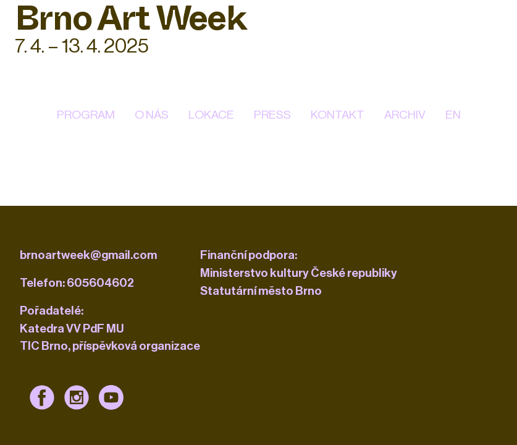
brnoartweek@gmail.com (88, 255)
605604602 (100, 283)
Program (86, 115)
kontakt (337, 115)
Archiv (405, 115)
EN (453, 115)
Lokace (211, 115)
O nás (152, 115)
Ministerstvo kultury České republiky (298, 273)
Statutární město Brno (261, 291)
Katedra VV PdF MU (72, 328)
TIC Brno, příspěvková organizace (110, 346)
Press (272, 115)
